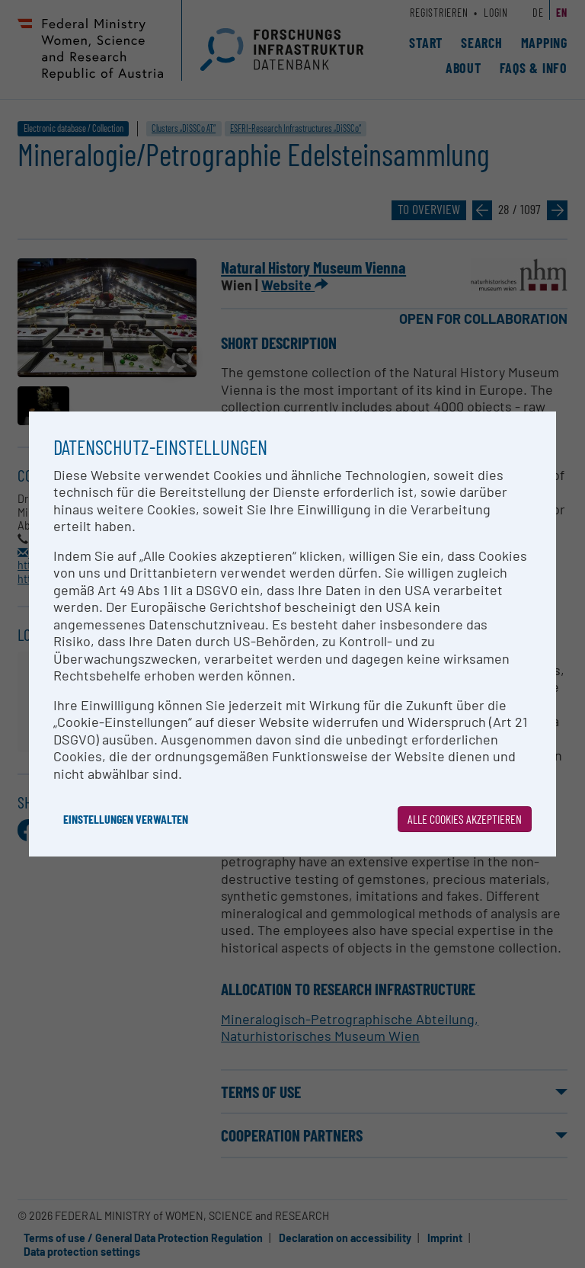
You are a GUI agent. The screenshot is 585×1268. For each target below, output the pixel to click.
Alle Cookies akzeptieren (465, 819)
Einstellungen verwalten (125, 819)
